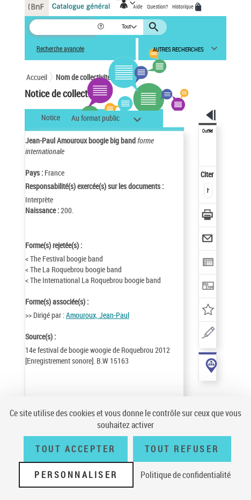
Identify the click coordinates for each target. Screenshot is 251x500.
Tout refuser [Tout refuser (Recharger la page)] (182, 449)
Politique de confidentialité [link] (186, 475)
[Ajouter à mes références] (208, 310)
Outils (207, 131)
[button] (102, 27)
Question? (157, 6)
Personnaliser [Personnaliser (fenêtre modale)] (76, 475)
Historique (183, 6)
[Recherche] (63, 27)
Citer (208, 174)
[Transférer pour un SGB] (208, 287)
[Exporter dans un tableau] (208, 263)
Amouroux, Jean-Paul (97, 315)
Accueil (36, 77)
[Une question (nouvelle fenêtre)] (208, 334)
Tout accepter (75, 449)
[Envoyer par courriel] (208, 240)
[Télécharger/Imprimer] (208, 216)
